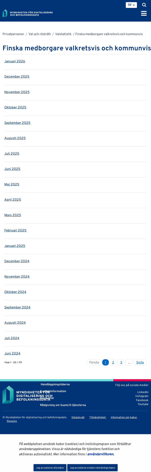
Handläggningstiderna (55, 384)
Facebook (142, 400)
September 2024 (17, 307)
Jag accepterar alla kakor (50, 467)
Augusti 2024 (15, 322)
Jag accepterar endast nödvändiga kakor (92, 467)
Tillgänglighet (97, 417)
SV (130, 5)
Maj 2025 (11, 184)
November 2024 (17, 276)
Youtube (143, 404)
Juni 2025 (12, 169)
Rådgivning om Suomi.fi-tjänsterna (63, 405)
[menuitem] (131, 5)
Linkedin (142, 392)
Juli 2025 (11, 153)
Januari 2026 (14, 61)
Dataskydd (78, 417)
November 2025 (17, 92)
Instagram (141, 396)
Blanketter (47, 398)
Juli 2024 (11, 338)
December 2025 (16, 76)
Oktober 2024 (15, 292)
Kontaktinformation (53, 391)
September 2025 (17, 123)
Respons (12, 421)
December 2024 (16, 261)
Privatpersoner (13, 34)
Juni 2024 (12, 353)
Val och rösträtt (39, 34)
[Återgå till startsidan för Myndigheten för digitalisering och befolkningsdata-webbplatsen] (30, 12)
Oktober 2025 (15, 107)
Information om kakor (124, 417)
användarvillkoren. (100, 454)
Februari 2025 (15, 230)
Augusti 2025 (15, 138)
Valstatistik (63, 34)
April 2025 (12, 199)
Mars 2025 (12, 215)
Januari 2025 (14, 246)
